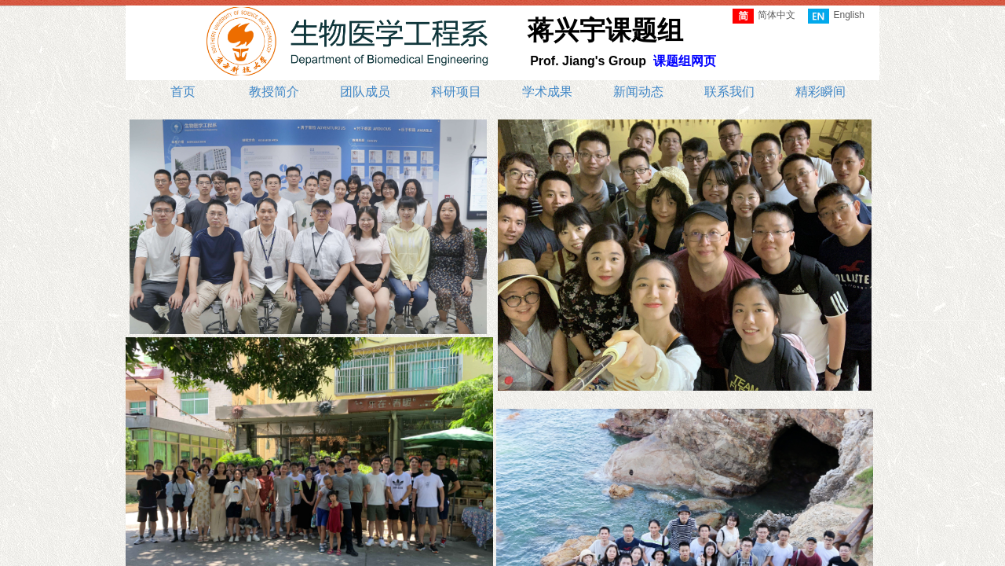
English (836, 16)
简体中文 (764, 16)
